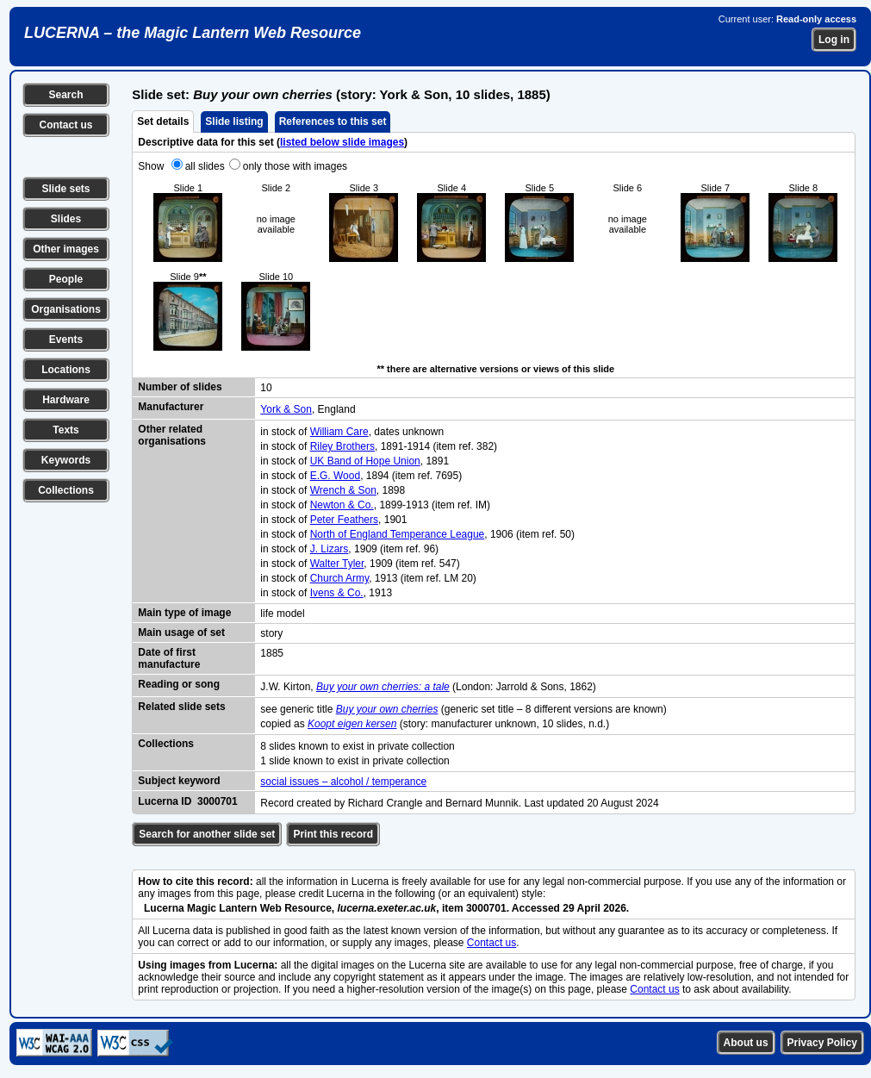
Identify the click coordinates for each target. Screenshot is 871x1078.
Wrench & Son (343, 490)
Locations (65, 370)
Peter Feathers (344, 520)
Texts (65, 430)
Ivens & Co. (337, 593)
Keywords (65, 460)
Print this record (333, 834)
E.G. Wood (335, 476)
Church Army (339, 578)
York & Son (286, 409)
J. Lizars (329, 549)
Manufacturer (170, 407)
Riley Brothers (342, 446)
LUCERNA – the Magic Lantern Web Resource (192, 32)
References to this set (333, 121)
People (66, 279)
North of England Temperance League (397, 534)
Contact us (65, 125)
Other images (66, 249)
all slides (205, 166)
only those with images (295, 166)
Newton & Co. (342, 505)
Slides (66, 219)
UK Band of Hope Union (365, 461)
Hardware (66, 400)
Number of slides (179, 387)
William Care (339, 432)
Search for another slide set (207, 834)
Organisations (66, 309)
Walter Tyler (337, 564)
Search (65, 95)
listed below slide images (342, 142)
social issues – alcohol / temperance (343, 782)
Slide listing (234, 121)
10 (265, 388)
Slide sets (65, 189)
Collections (66, 490)
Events (66, 339)
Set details (163, 121)
